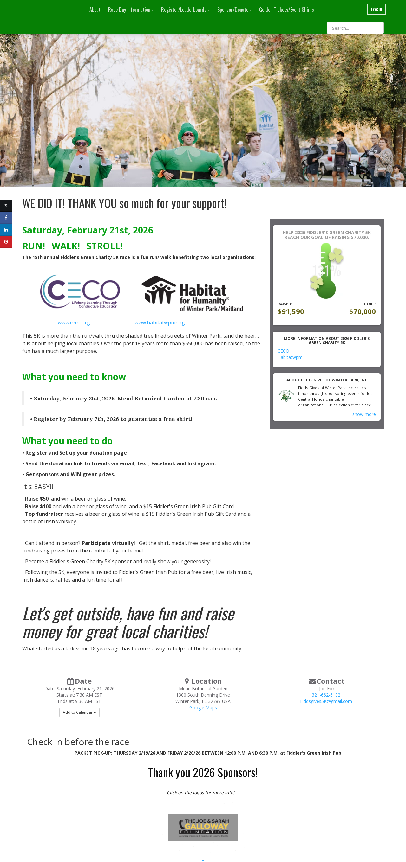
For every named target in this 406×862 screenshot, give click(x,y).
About (95, 9)
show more (364, 414)
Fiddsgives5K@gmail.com (326, 701)
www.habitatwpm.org (159, 322)
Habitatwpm (290, 357)
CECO (283, 351)
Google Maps (203, 708)
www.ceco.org (74, 322)
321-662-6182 (326, 695)
